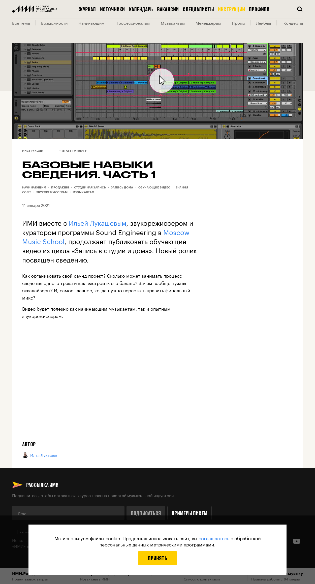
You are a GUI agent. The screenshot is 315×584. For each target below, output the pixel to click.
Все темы (21, 22)
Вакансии (168, 9)
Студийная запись (90, 187)
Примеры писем (189, 513)
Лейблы (263, 22)
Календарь (141, 9)
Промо (238, 22)
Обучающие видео (154, 187)
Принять (157, 558)
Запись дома (122, 187)
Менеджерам (208, 22)
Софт (26, 192)
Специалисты (198, 9)
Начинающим (91, 22)
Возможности (54, 22)
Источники (112, 9)
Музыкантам (173, 22)
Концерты (293, 22)
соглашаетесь (214, 537)
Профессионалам (132, 22)
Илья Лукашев (39, 455)
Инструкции (231, 9)
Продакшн (60, 187)
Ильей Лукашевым (97, 222)
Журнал (87, 9)
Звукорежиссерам (52, 192)
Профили (259, 9)
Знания (181, 187)
